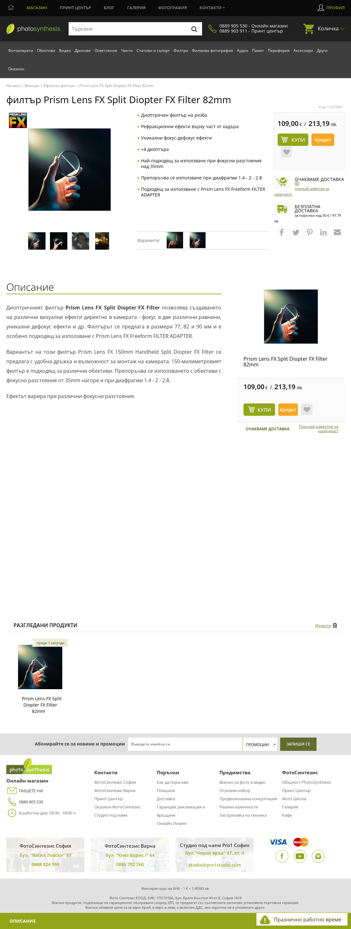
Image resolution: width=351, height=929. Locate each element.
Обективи (46, 50)
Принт (75, 7)
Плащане (166, 790)
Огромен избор (234, 790)
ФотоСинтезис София (115, 782)
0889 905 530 (24, 801)
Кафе (287, 815)
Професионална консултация (248, 798)
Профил (335, 7)
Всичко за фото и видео (242, 782)
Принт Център (108, 798)
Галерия (136, 7)
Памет (258, 50)
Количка (328, 28)
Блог (109, 7)
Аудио (242, 50)
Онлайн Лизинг (172, 823)
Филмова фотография (212, 50)
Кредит (323, 140)
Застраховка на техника (243, 815)
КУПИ (264, 410)
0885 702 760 (130, 864)
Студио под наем (110, 815)
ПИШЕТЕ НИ (24, 790)
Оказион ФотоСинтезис (117, 807)
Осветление (106, 50)
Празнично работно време (307, 919)
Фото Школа (294, 798)
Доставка (166, 798)
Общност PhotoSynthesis (306, 782)
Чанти (127, 50)
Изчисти (323, 625)
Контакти (210, 7)
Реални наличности (238, 807)
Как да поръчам (172, 782)
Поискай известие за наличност (318, 428)
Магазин (37, 7)
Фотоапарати (20, 50)
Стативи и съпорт (153, 50)
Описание (22, 921)
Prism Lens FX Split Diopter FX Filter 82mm (285, 361)
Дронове (83, 50)
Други (322, 50)
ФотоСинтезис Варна (114, 790)
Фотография (172, 7)
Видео (65, 50)
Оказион (16, 69)
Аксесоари (303, 50)
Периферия (279, 50)
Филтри (181, 50)
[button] (282, 235)
